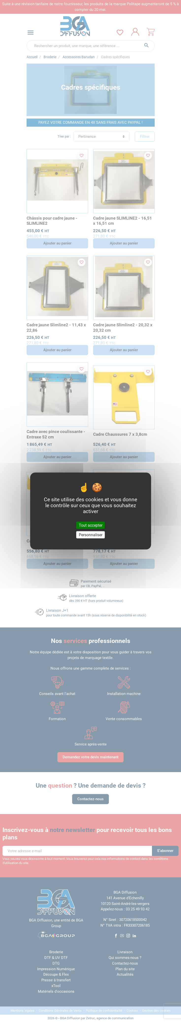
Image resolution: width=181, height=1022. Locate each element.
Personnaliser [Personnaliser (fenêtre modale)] (90, 535)
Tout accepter (90, 525)
